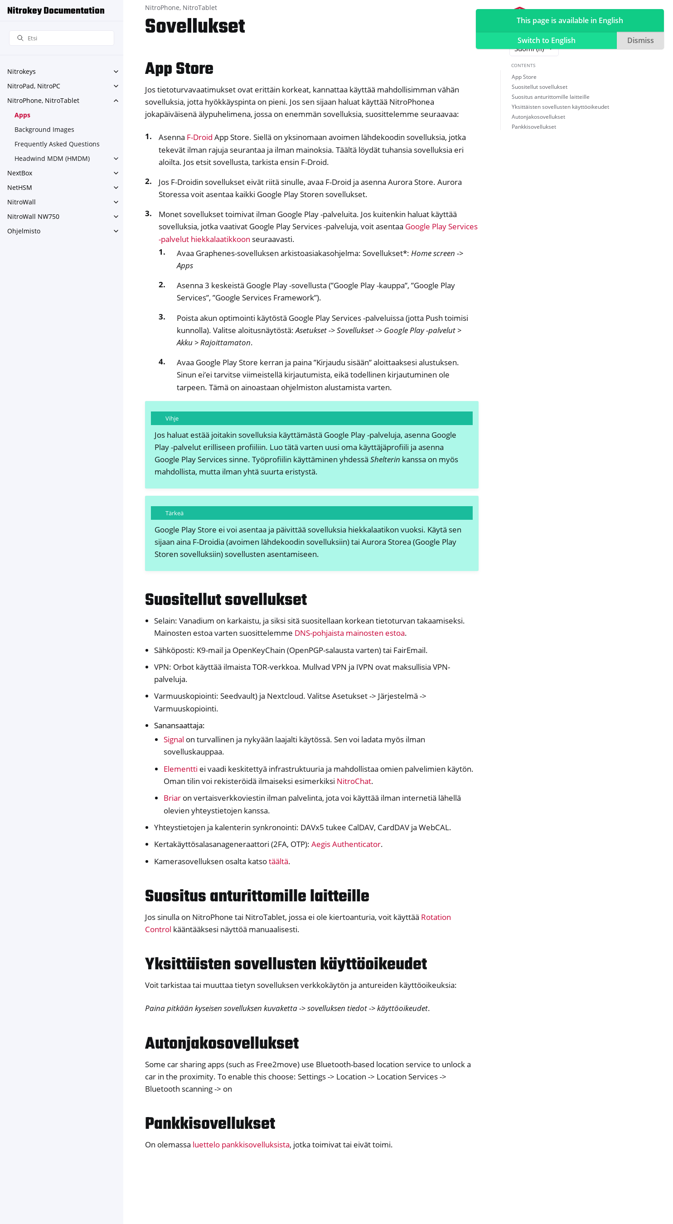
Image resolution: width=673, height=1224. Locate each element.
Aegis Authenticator (346, 844)
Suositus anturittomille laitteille (551, 97)
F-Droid (200, 137)
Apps (22, 115)
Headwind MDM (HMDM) (52, 158)
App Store (524, 77)
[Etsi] (62, 38)
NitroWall (21, 202)
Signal (174, 739)
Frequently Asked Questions (57, 144)
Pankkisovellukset (534, 127)
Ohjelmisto (23, 231)
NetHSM (19, 187)
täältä (278, 861)
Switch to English (547, 40)
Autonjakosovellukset (538, 117)
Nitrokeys (21, 71)
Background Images (44, 129)
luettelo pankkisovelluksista (241, 1144)
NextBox (19, 173)
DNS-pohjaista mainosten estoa (350, 633)
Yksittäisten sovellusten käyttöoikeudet (560, 107)
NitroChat (354, 781)
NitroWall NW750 (33, 216)
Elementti (181, 769)
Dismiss (640, 40)
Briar (172, 798)
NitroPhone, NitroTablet (43, 100)
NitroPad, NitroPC (33, 86)
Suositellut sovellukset (539, 87)
